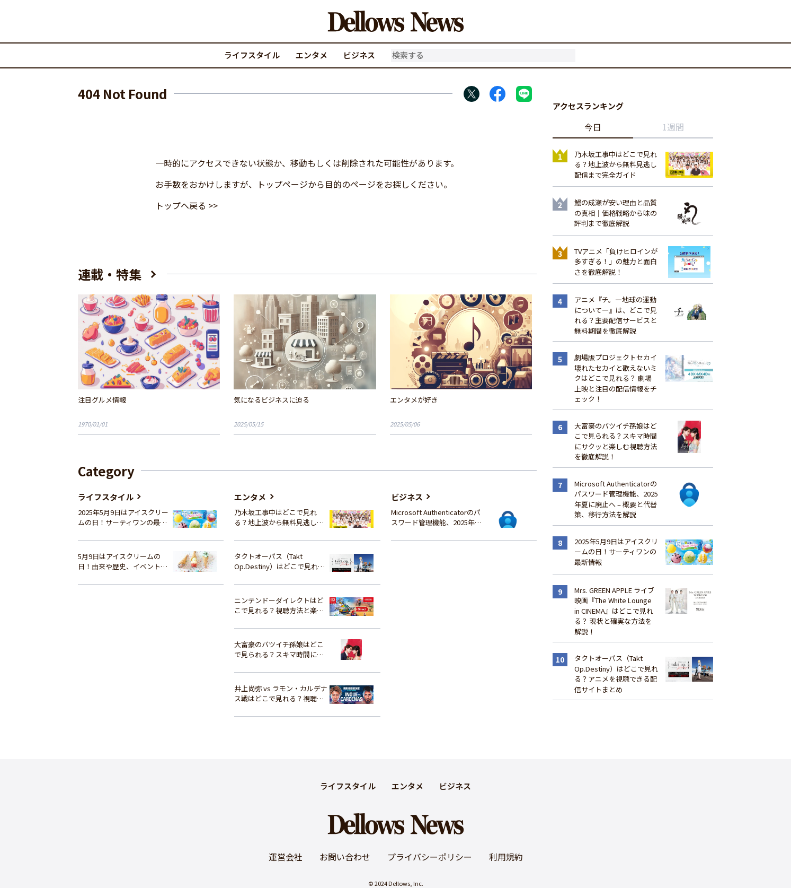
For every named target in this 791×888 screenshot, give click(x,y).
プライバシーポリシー (429, 856)
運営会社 (286, 856)
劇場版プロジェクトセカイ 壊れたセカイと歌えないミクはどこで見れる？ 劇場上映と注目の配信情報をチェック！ (615, 378)
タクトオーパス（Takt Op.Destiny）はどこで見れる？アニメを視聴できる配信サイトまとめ (279, 561)
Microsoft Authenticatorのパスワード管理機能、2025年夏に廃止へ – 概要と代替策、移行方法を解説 (436, 517)
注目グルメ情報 (102, 400)
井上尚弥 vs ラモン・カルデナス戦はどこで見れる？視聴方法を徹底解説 (280, 693)
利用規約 (506, 856)
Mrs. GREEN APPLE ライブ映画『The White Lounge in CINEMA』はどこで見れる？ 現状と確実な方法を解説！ (614, 611)
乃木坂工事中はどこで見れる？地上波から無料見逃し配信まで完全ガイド (279, 517)
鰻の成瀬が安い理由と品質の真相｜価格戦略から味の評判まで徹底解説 (615, 212)
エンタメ (311, 54)
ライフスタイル (252, 54)
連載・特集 (109, 274)
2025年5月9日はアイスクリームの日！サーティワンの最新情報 (123, 517)
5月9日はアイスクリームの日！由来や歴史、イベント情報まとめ (122, 561)
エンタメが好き (414, 400)
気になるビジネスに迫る (271, 400)
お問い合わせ (344, 856)
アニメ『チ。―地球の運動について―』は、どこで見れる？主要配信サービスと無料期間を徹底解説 (615, 315)
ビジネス (359, 54)
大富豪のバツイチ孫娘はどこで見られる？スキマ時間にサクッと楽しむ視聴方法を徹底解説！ (279, 649)
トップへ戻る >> (186, 205)
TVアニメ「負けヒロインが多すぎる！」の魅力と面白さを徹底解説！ (615, 261)
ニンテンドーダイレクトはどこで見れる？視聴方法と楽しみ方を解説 (279, 605)
